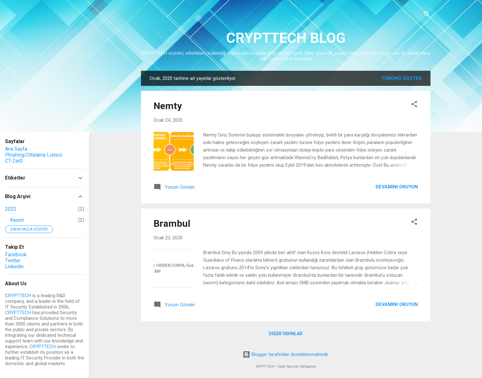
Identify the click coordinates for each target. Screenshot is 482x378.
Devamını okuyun (397, 187)
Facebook (16, 255)
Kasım (17, 220)
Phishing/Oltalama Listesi (33, 155)
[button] (414, 104)
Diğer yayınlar (285, 333)
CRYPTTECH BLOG (285, 38)
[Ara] (427, 15)
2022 (10, 209)
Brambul (172, 223)
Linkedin (14, 267)
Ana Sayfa (16, 149)
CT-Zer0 (14, 161)
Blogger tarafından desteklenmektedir (285, 354)
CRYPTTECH (18, 295)
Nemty (168, 105)
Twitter (12, 261)
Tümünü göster (401, 78)
